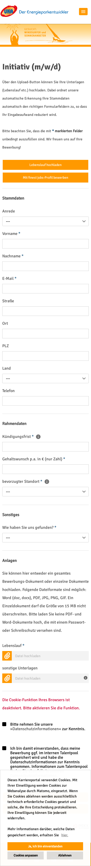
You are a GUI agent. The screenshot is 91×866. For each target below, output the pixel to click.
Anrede (8, 211)
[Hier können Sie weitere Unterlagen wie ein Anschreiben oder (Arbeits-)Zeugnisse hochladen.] (86, 677)
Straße (8, 300)
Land (6, 368)
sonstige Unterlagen (20, 668)
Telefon (8, 390)
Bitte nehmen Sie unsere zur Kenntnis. (43, 726)
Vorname (11, 233)
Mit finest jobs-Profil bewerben (45, 178)
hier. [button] (64, 835)
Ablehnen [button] (65, 855)
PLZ (5, 345)
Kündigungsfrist (21, 436)
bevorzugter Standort (26, 481)
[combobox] (45, 221)
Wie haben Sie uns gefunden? (29, 527)
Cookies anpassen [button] (26, 855)
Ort (5, 323)
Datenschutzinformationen (35, 728)
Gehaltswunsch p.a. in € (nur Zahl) (33, 458)
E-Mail (9, 278)
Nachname (13, 256)
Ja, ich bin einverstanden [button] (45, 846)
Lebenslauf (13, 645)
